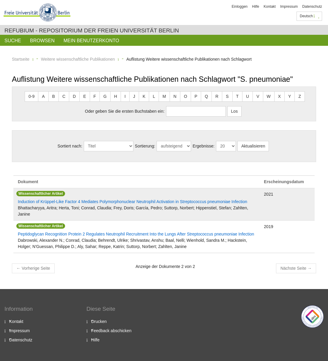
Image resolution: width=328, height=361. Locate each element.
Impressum (289, 6)
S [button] (227, 96)
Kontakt (270, 6)
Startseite (20, 59)
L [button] (154, 96)
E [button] (84, 96)
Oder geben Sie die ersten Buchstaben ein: (125, 111)
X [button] (279, 96)
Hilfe (255, 6)
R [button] (216, 96)
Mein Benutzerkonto (91, 40)
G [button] (105, 96)
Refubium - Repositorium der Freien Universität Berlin (91, 30)
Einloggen (239, 6)
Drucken (99, 321)
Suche (12, 40)
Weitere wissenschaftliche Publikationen (78, 59)
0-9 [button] (31, 96)
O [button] (185, 96)
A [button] (43, 96)
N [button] (175, 96)
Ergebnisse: (204, 146)
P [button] (196, 96)
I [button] (125, 96)
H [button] (115, 96)
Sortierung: (145, 146)
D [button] (74, 96)
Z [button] (299, 96)
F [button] (95, 96)
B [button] (53, 96)
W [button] (269, 96)
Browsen (42, 40)
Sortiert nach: (70, 146)
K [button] (144, 96)
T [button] (237, 96)
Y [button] (289, 96)
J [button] (134, 96)
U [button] (247, 96)
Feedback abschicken (111, 330)
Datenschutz (312, 6)
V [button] (257, 96)
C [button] (63, 96)
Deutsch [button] (309, 16)
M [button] (164, 96)
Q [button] (206, 96)
